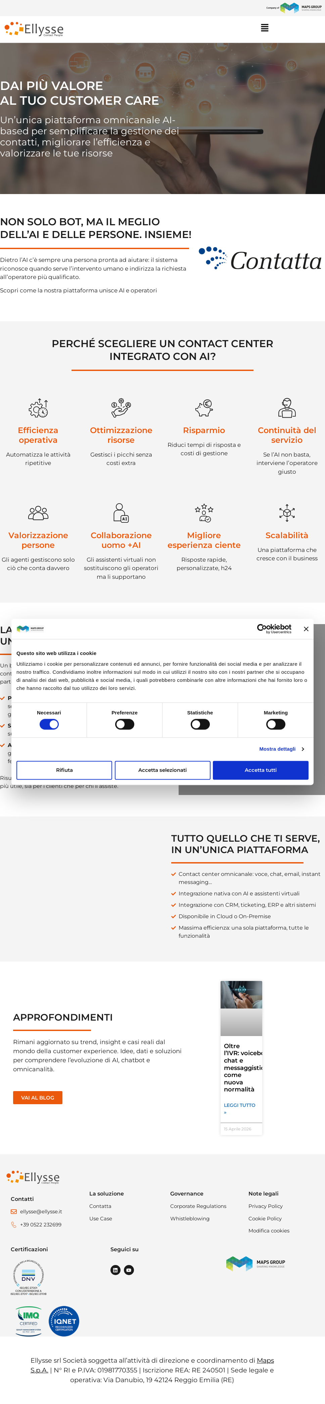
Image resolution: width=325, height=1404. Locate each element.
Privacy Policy (265, 1206)
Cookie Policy (265, 1218)
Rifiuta (64, 770)
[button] (291, 29)
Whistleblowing (190, 1218)
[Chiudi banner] (306, 628)
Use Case (100, 1218)
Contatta (100, 1206)
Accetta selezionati (162, 770)
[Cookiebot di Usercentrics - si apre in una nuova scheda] (262, 629)
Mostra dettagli (277, 749)
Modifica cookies (268, 1230)
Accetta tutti (261, 770)
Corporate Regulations (198, 1206)
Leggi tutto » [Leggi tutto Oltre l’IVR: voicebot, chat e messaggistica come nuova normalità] (240, 1108)
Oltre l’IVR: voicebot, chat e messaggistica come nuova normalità (246, 1067)
